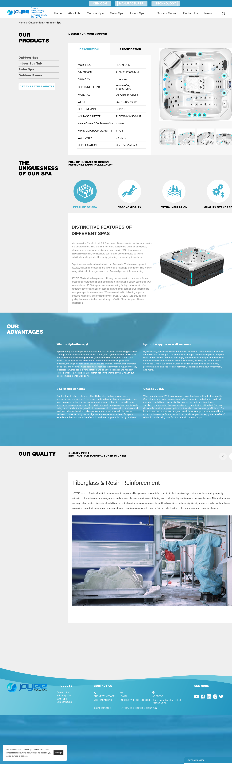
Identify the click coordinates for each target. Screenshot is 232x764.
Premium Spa (53, 22)
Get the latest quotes (37, 86)
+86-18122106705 (103, 700)
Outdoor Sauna (167, 13)
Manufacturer (131, 3)
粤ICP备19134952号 (102, 708)
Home (58, 13)
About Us (74, 13)
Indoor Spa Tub (140, 13)
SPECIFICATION (130, 49)
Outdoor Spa (95, 13)
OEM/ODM (100, 3)
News (208, 13)
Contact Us (190, 13)
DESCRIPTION (89, 49)
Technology (166, 3)
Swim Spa (117, 13)
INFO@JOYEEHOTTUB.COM (135, 700)
